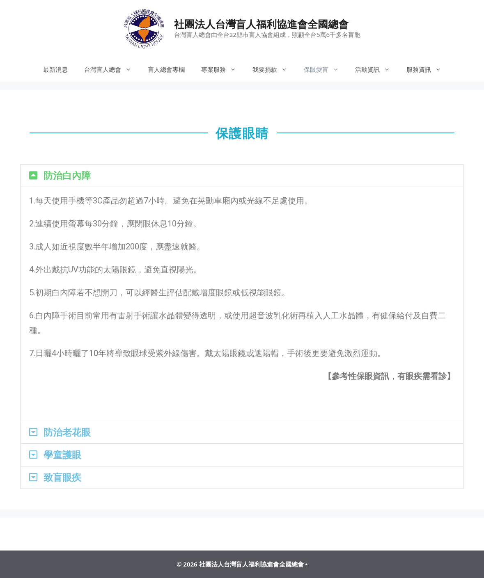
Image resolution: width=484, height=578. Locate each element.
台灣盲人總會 (112, 69)
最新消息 (55, 69)
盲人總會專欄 (166, 69)
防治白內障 (67, 175)
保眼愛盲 (325, 69)
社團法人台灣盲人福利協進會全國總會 (261, 24)
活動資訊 (376, 69)
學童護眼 (62, 455)
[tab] (242, 175)
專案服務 (222, 69)
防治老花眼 (67, 432)
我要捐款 (274, 69)
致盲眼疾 (62, 477)
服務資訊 (428, 69)
